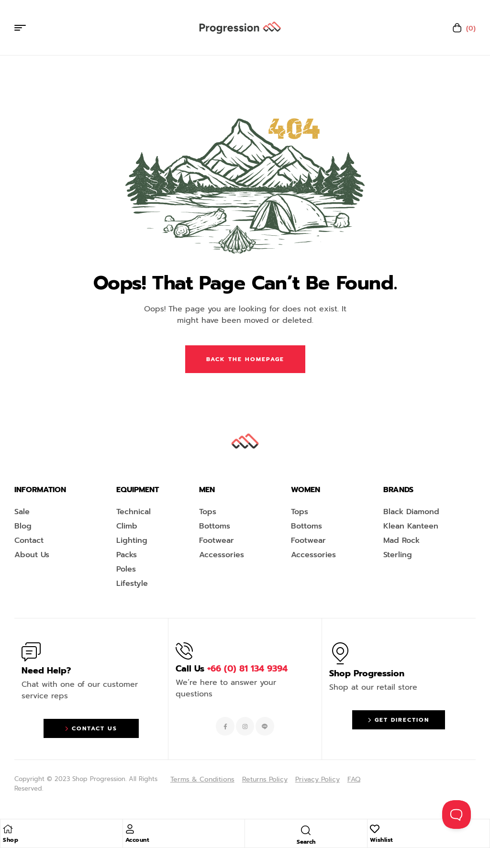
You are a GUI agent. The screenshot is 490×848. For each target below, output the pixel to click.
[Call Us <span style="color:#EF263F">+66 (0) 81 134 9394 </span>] (184, 651)
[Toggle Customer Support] (456, 814)
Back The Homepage (245, 359)
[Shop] (7, 829)
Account (137, 840)
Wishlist (381, 840)
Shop (10, 840)
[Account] (130, 829)
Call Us (232, 668)
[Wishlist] (374, 829)
